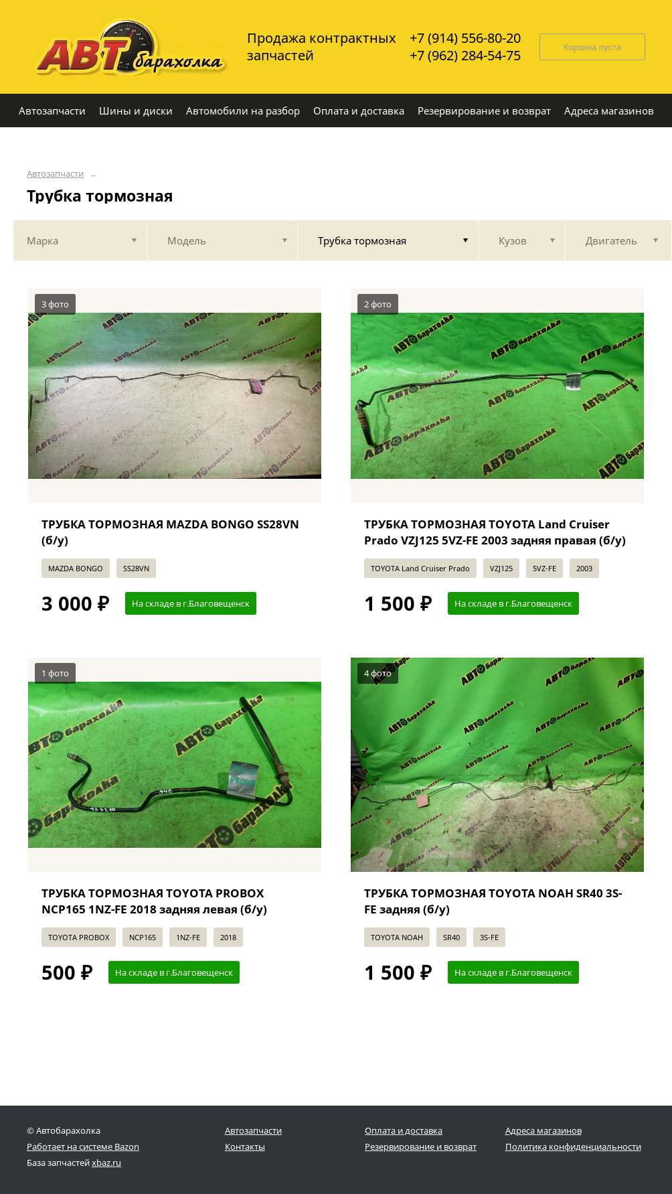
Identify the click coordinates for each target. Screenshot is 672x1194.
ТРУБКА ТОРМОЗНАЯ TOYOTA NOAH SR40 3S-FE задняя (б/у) (493, 901)
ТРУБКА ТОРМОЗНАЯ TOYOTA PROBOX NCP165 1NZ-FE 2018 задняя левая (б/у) (154, 901)
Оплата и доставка (403, 1130)
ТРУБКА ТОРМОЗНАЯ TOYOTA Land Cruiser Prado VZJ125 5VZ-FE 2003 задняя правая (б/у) (495, 532)
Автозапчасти (55, 173)
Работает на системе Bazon (83, 1146)
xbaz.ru (106, 1162)
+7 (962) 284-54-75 (465, 55)
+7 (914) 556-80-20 (465, 38)
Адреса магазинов (543, 1130)
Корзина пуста (592, 47)
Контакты (245, 1146)
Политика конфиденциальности (573, 1146)
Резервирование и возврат (421, 1146)
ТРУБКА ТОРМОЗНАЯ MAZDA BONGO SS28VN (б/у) (170, 532)
